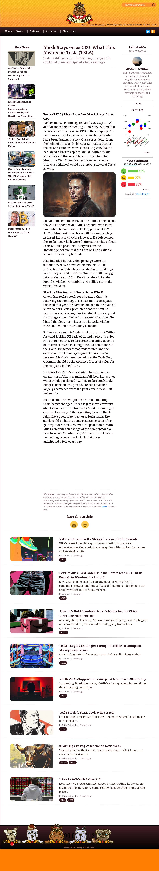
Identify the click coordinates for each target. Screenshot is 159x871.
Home (84, 25)
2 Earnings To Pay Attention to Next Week (90, 746)
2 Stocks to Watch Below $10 (79, 779)
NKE (63, 559)
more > (147, 152)
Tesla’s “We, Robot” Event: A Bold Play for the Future (21, 143)
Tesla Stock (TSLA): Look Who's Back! (87, 712)
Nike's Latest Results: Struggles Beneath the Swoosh (98, 539)
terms (104, 506)
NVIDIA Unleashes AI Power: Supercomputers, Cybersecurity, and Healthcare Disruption (20, 109)
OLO (63, 800)
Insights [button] (34, 31)
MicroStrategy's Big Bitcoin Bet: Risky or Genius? (19, 232)
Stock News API (143, 194)
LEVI (63, 598)
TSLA (137, 103)
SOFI (70, 800)
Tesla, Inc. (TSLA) (96, 25)
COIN (72, 762)
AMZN (63, 632)
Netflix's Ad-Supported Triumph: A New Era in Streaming (102, 679)
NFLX (63, 695)
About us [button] (51, 31)
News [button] (19, 31)
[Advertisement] (79, 90)
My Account (69, 31)
